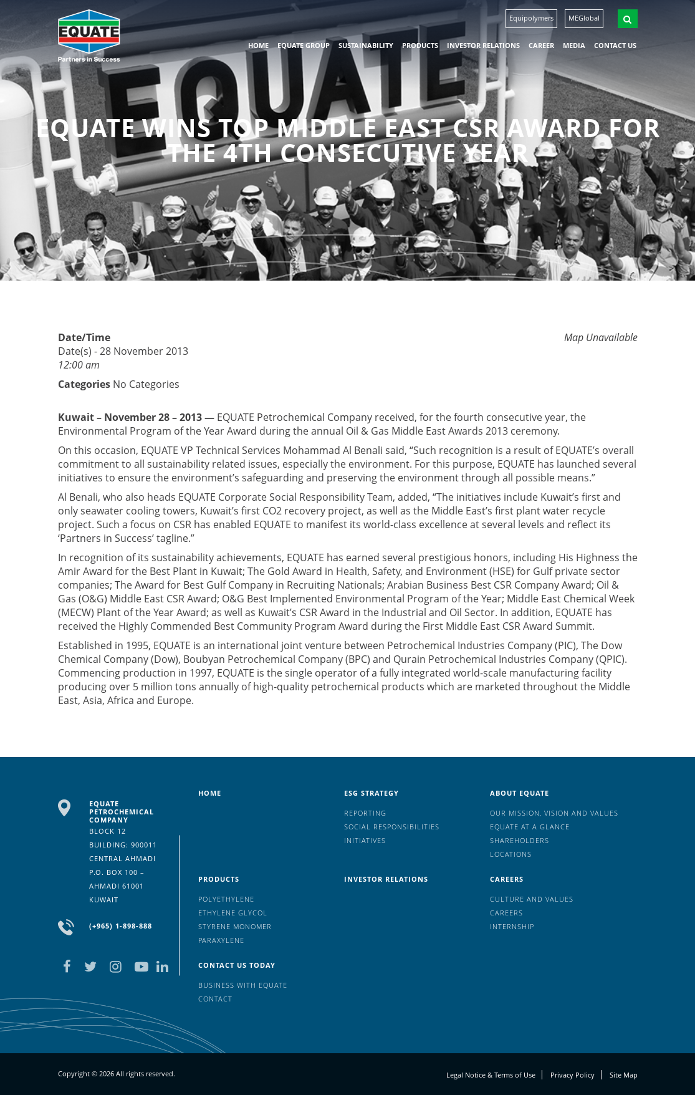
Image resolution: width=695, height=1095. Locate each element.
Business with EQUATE (242, 985)
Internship (512, 926)
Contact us (615, 45)
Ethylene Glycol (232, 912)
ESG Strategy (371, 793)
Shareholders (519, 840)
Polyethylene (226, 899)
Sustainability (365, 45)
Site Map (624, 1074)
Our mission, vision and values (554, 813)
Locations (511, 854)
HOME (258, 45)
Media (574, 45)
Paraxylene (221, 940)
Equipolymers (531, 17)
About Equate (519, 793)
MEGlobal (584, 17)
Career (541, 45)
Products (420, 45)
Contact (215, 998)
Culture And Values (531, 899)
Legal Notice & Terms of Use (490, 1074)
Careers (507, 879)
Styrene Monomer (235, 926)
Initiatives (365, 840)
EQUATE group (303, 45)
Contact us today (237, 965)
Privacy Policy (572, 1074)
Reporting (365, 813)
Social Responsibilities (391, 826)
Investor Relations (483, 45)
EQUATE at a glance (530, 826)
